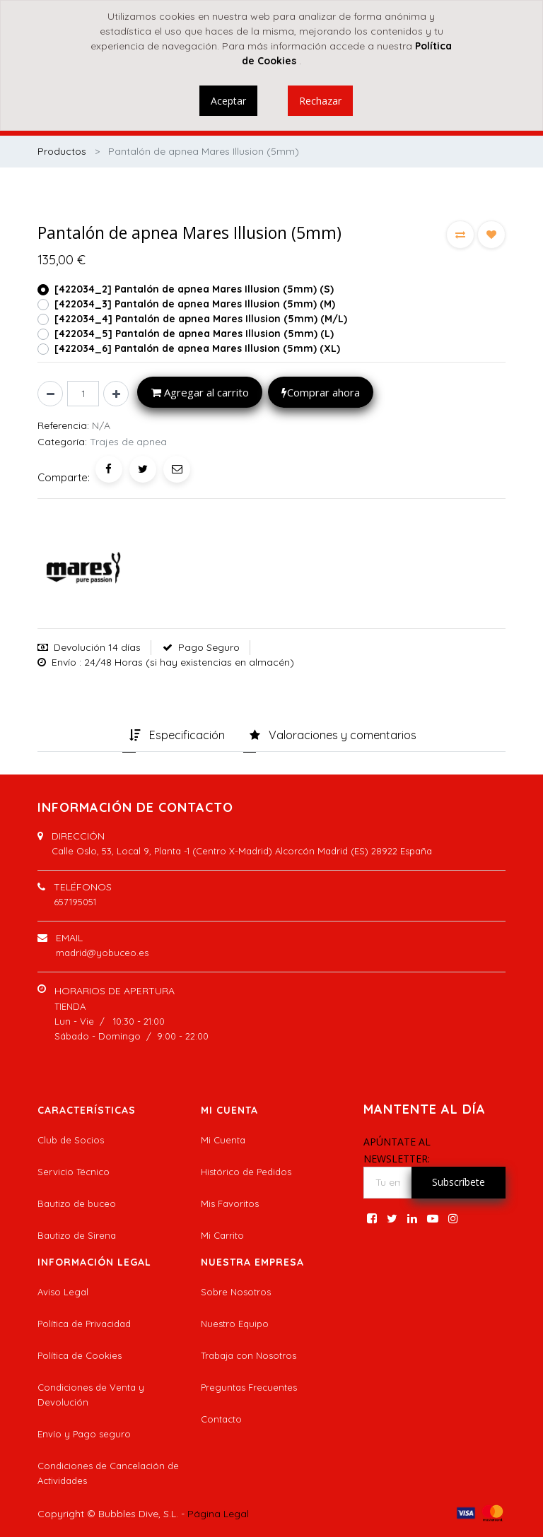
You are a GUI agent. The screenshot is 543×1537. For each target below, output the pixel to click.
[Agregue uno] (116, 393)
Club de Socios (70, 1140)
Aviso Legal (62, 1291)
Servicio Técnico (73, 1171)
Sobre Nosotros (236, 1291)
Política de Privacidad (84, 1323)
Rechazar (320, 100)
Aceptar (228, 100)
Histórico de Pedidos (246, 1171)
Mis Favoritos (230, 1203)
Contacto (221, 1419)
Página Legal (218, 1513)
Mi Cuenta (223, 1140)
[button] (460, 234)
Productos (61, 151)
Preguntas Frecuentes (249, 1387)
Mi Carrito (222, 1235)
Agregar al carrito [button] (200, 392)
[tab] (176, 736)
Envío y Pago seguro (84, 1433)
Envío (64, 662)
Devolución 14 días (97, 647)
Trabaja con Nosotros (248, 1355)
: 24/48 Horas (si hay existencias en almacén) (186, 662)
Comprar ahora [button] (320, 392)
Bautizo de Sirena (76, 1235)
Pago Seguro (209, 647)
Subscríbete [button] (458, 1182)
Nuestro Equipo (235, 1323)
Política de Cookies (79, 1355)
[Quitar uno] (50, 393)
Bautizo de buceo (76, 1203)
